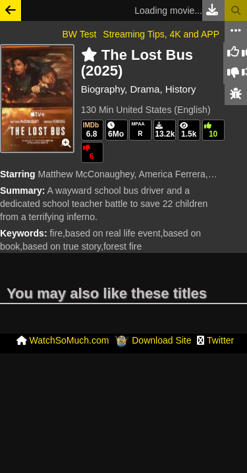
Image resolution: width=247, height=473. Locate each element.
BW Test (79, 34)
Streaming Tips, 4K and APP (161, 34)
